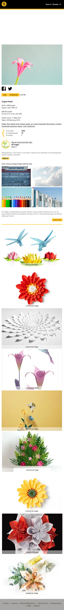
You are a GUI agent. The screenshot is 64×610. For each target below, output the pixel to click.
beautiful (42, 124)
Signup (36, 606)
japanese (13, 126)
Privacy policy (56, 603)
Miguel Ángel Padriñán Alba (21, 142)
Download (14, 95)
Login (29, 606)
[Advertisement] (32, 27)
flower (4, 124)
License (14, 603)
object (20, 126)
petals (13, 124)
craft (24, 126)
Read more (57, 220)
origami (22, 124)
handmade (6, 126)
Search (48, 4)
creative (58, 124)
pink (17, 124)
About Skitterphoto (27, 603)
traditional (31, 126)
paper (28, 124)
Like (4, 95)
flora (8, 124)
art (32, 124)
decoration (50, 124)
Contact (6, 603)
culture (36, 124)
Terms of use (43, 603)
